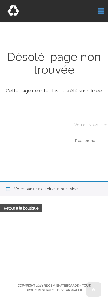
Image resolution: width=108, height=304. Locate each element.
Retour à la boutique (21, 208)
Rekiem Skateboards (61, 286)
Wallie (77, 290)
